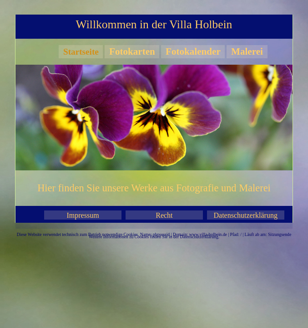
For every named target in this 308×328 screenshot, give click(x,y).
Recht (164, 215)
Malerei (247, 51)
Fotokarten (132, 51)
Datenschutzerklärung (246, 215)
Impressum (83, 215)
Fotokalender (193, 51)
